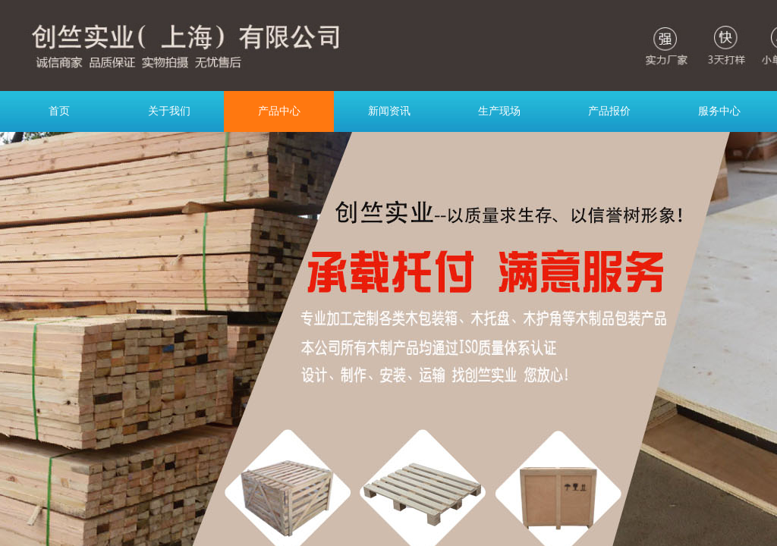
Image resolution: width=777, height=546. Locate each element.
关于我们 (169, 111)
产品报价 (609, 111)
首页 (59, 111)
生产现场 (499, 111)
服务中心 (719, 111)
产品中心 (279, 111)
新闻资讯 (389, 111)
